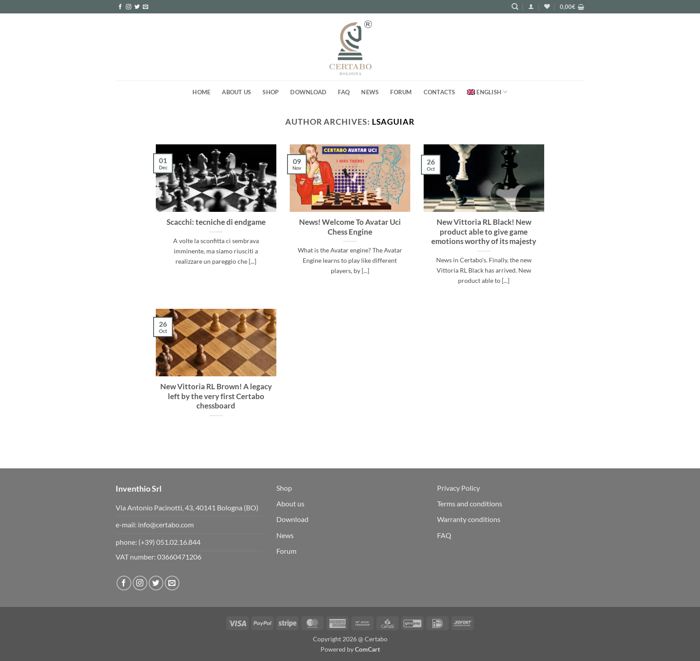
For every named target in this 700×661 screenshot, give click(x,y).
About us (236, 92)
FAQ (344, 92)
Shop (270, 92)
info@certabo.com (166, 524)
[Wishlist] (547, 6)
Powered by (350, 649)
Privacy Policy (458, 488)
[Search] (515, 6)
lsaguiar (393, 121)
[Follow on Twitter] (137, 7)
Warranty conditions (468, 519)
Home (201, 92)
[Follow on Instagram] (128, 7)
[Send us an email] (145, 7)
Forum (286, 551)
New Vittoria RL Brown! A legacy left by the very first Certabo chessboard (216, 396)
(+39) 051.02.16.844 (169, 542)
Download (308, 92)
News (370, 92)
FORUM (401, 92)
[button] (531, 6)
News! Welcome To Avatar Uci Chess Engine (350, 227)
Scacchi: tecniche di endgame (216, 222)
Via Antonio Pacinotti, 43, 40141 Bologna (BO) (187, 507)
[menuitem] (487, 92)
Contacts (439, 92)
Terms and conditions (469, 503)
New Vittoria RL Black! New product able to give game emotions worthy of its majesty (483, 232)
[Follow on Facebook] (120, 7)
